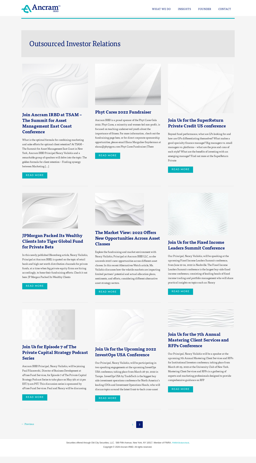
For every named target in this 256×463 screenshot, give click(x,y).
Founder (207, 9)
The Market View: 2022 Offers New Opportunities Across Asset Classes (123, 238)
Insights (189, 9)
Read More (37, 174)
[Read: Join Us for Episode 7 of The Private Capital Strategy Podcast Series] (48, 324)
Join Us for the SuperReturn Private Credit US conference (200, 122)
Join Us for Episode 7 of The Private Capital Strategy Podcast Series (52, 352)
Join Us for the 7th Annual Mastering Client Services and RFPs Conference (197, 340)
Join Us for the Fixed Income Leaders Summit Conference (199, 245)
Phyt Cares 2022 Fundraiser (126, 111)
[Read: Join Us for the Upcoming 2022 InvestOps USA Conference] (119, 326)
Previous (28, 430)
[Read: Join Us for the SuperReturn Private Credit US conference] (201, 88)
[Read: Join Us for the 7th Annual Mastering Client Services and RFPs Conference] (201, 318)
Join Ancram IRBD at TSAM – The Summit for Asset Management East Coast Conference (55, 123)
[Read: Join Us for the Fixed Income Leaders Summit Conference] (198, 214)
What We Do (167, 9)
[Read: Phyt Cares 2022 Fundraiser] (128, 84)
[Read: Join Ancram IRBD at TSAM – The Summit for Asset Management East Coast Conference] (55, 85)
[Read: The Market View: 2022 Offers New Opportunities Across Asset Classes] (119, 209)
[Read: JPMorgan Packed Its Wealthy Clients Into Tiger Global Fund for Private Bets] (50, 210)
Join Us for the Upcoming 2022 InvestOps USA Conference (123, 355)
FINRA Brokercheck (180, 449)
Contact (225, 9)
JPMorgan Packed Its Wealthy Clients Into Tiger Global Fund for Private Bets (54, 241)
